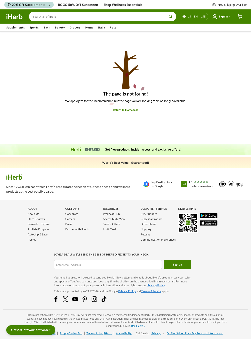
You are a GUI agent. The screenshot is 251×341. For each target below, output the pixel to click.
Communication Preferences (158, 239)
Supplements (15, 27)
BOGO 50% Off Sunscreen (78, 5)
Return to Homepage (125, 109)
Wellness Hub (111, 213)
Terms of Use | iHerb (99, 333)
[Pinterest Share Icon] (87, 300)
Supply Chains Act (71, 333)
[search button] (170, 16)
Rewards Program (39, 224)
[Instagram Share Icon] (96, 300)
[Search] (102, 16)
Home (89, 27)
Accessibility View (114, 219)
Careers (70, 219)
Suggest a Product (151, 219)
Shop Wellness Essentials (123, 5)
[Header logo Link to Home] (14, 16)
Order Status (148, 224)
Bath (47, 27)
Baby (101, 27)
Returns (145, 234)
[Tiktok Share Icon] (106, 300)
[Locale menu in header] (197, 16)
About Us (33, 213)
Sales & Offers (111, 224)
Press (68, 224)
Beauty (60, 27)
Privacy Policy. (156, 285)
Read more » (138, 325)
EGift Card (109, 229)
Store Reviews (36, 219)
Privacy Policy (127, 291)
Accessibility (124, 333)
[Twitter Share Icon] (68, 300)
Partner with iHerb (76, 229)
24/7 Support (149, 213)
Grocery (75, 27)
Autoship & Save (37, 234)
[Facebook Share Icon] (58, 300)
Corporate (71, 213)
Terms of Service (151, 291)
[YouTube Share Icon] (77, 300)
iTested (32, 239)
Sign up (177, 264)
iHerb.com (33, 314)
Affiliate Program (38, 229)
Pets (113, 27)
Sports (34, 27)
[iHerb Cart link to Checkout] (240, 16)
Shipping (146, 229)
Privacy (156, 333)
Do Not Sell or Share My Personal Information (195, 333)
